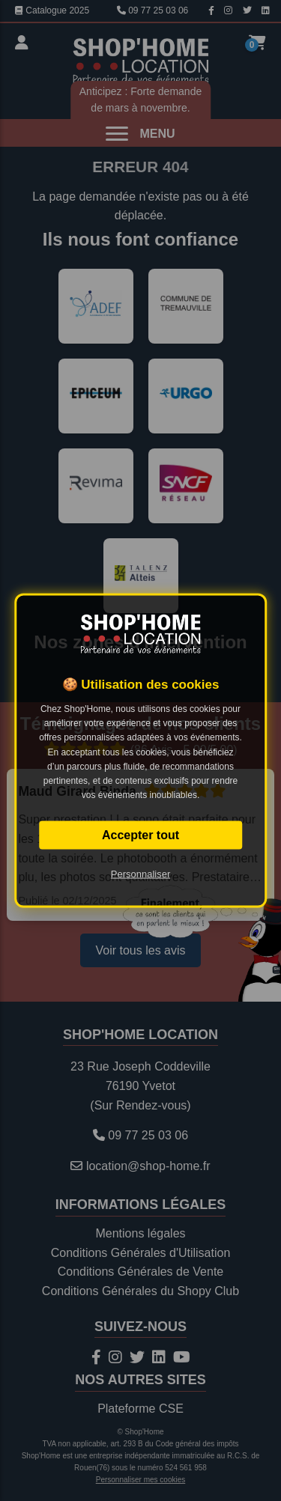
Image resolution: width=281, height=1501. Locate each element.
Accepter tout (140, 835)
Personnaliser (141, 874)
